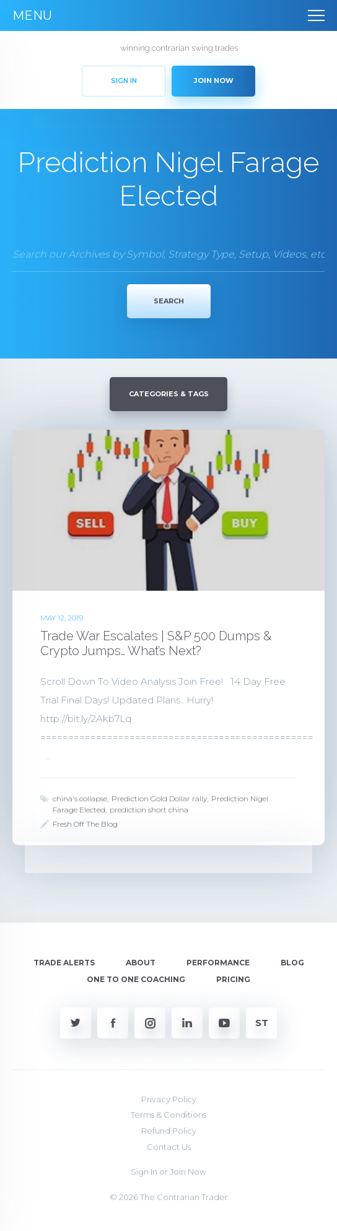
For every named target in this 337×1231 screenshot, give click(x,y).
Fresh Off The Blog (85, 824)
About (140, 962)
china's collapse (80, 798)
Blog (292, 962)
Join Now (188, 1172)
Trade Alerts (64, 962)
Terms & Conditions (168, 1115)
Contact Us (169, 1147)
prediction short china (149, 809)
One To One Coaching (136, 979)
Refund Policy (168, 1131)
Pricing (233, 979)
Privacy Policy (168, 1099)
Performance (218, 962)
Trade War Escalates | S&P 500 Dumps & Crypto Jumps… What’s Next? (156, 643)
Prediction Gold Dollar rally (159, 798)
